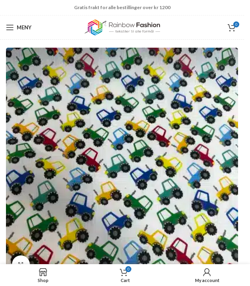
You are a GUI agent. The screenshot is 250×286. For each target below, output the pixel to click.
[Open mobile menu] (18, 27)
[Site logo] (122, 26)
